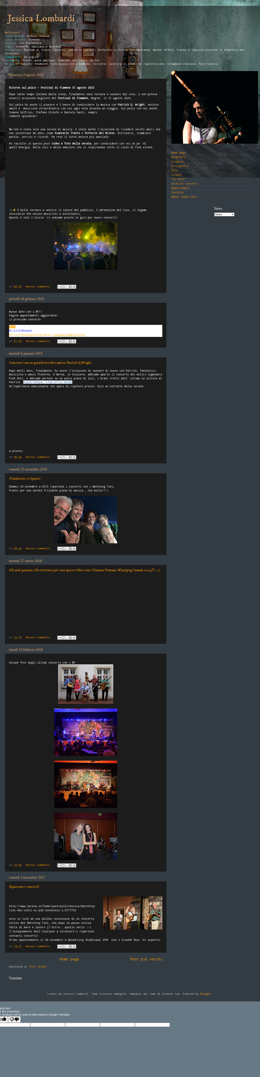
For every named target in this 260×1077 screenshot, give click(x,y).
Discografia (180, 165)
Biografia (178, 156)
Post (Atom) (38, 966)
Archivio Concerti (184, 183)
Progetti (177, 161)
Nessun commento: (39, 286)
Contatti (177, 192)
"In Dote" (178, 179)
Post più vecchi (146, 959)
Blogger (205, 993)
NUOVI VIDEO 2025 (184, 196)
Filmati (176, 174)
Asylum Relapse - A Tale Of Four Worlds (47, 382)
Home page (69, 959)
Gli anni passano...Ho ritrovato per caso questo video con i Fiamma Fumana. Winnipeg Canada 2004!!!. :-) (84, 570)
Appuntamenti (180, 187)
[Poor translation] (14, 1019)
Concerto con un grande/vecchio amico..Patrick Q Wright (50, 363)
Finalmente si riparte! (24, 478)
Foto (174, 170)
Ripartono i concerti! (24, 887)
